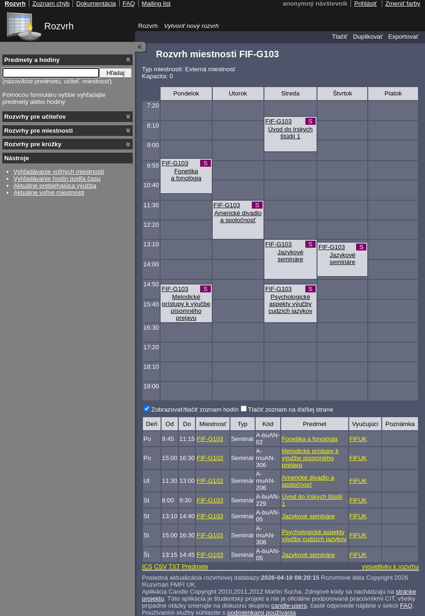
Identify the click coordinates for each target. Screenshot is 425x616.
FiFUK (358, 438)
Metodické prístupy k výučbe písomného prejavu (186, 307)
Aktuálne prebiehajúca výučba (54, 185)
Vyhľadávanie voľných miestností (58, 171)
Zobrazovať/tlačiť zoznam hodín (195, 409)
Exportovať (403, 36)
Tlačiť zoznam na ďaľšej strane (290, 409)
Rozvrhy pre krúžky (32, 144)
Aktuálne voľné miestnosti (48, 192)
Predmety (195, 566)
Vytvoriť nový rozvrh (191, 25)
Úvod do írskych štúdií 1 (290, 133)
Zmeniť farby (402, 3)
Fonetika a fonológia (186, 175)
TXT (174, 566)
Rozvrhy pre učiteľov (35, 116)
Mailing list (156, 3)
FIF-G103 (278, 121)
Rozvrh (59, 26)
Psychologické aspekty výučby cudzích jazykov (290, 303)
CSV (160, 566)
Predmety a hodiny (32, 59)
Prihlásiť (365, 3)
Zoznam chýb (50, 3)
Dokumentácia (96, 3)
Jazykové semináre (290, 256)
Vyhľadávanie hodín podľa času (57, 178)
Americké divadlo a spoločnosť (237, 216)
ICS (147, 566)
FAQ (406, 605)
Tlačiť (339, 36)
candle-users (289, 605)
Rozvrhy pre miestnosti (38, 130)
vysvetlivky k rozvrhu (390, 566)
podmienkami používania (261, 612)
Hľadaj (116, 72)
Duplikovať (368, 36)
